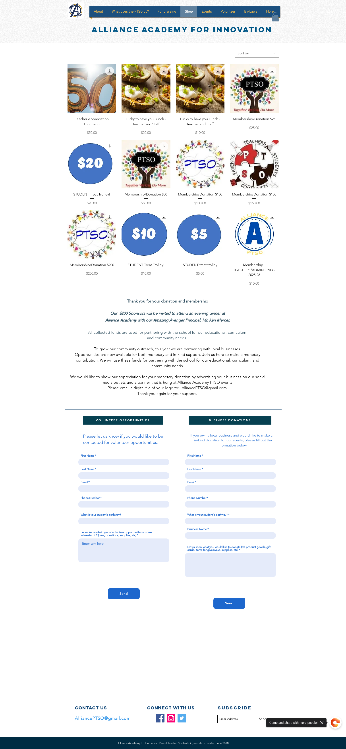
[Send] (124, 593)
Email (84, 482)
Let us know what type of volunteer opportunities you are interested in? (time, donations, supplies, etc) (116, 534)
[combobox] (257, 53)
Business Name (197, 529)
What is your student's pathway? (101, 514)
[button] (275, 16)
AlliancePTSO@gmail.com (204, 387)
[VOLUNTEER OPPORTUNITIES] (123, 420)
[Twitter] (182, 718)
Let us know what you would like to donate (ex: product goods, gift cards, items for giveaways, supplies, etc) (229, 548)
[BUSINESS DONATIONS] (230, 420)
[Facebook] (160, 718)
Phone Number (90, 497)
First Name (87, 455)
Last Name (87, 469)
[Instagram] (171, 718)
